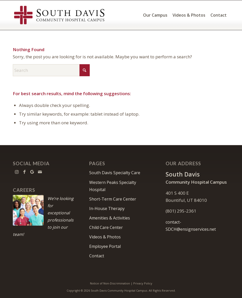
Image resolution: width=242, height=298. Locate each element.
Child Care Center (106, 227)
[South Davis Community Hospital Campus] (59, 15)
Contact (96, 256)
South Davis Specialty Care (114, 172)
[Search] (51, 70)
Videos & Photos (105, 237)
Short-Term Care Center (112, 199)
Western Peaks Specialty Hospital (112, 186)
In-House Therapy (107, 208)
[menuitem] (155, 15)
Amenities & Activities (109, 218)
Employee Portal (105, 246)
